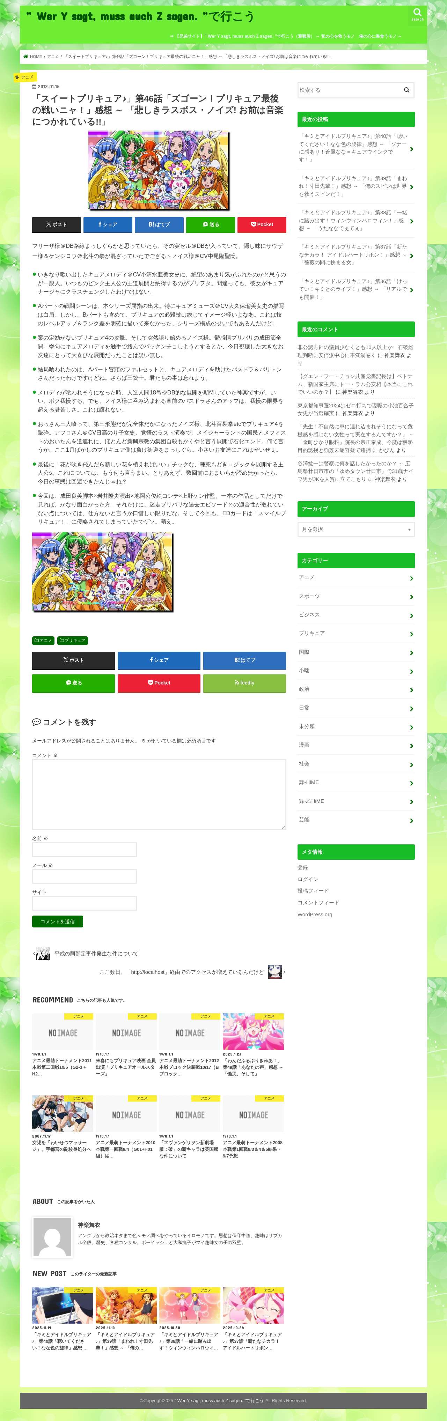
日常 (304, 704)
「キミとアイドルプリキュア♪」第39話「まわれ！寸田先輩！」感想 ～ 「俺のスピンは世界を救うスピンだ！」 (353, 185)
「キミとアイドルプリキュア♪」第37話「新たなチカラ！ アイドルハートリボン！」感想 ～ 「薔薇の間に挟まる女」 (353, 253)
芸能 (304, 814)
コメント (45, 755)
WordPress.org (315, 909)
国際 (304, 648)
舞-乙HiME (311, 796)
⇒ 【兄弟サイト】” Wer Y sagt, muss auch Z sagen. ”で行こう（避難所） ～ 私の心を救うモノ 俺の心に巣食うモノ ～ (286, 36)
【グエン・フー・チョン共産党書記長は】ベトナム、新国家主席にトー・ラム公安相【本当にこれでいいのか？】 (355, 382)
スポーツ (309, 593)
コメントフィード (318, 897)
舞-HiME (308, 777)
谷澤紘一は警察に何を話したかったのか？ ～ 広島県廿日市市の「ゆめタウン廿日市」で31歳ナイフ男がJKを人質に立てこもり (355, 468)
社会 (304, 759)
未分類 (307, 722)
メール (42, 866)
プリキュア (75, 640)
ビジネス (309, 611)
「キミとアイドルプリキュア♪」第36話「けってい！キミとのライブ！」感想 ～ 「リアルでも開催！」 (353, 287)
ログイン (308, 874)
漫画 (304, 740)
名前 (40, 839)
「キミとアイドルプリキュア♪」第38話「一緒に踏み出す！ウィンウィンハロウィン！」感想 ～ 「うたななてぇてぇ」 (353, 219)
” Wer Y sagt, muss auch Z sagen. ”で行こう (140, 16)
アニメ (45, 640)
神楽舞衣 (89, 1225)
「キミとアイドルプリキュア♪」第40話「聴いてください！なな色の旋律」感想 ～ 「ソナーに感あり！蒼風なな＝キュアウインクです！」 (353, 147)
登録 (303, 862)
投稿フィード (313, 886)
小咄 (304, 667)
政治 (304, 685)
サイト (39, 893)
